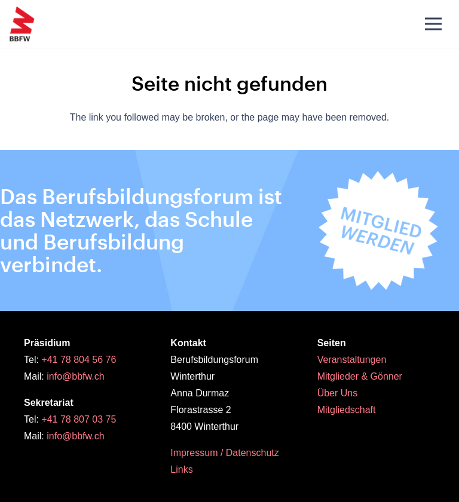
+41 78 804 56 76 (78, 360)
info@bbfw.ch (75, 376)
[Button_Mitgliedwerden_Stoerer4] (378, 230)
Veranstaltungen (352, 360)
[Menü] (433, 24)
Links (181, 469)
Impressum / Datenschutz (224, 453)
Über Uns (337, 393)
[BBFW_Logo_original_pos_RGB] (22, 24)
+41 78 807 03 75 (78, 419)
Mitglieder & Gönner (359, 376)
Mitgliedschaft (346, 410)
